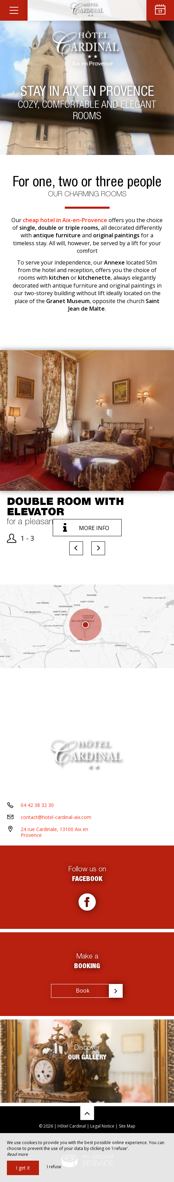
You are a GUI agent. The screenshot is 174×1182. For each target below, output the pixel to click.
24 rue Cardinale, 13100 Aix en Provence (54, 832)
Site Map (127, 1126)
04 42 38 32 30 (37, 805)
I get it (23, 1167)
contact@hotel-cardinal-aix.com (56, 817)
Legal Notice (102, 1126)
